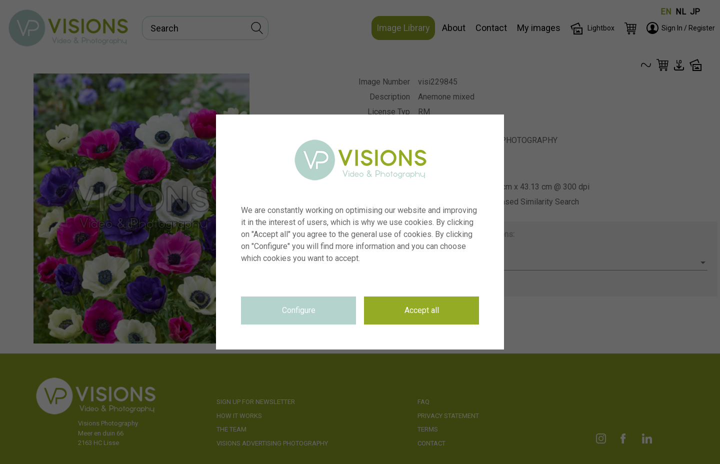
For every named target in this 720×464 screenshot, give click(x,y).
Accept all (421, 310)
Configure (299, 310)
